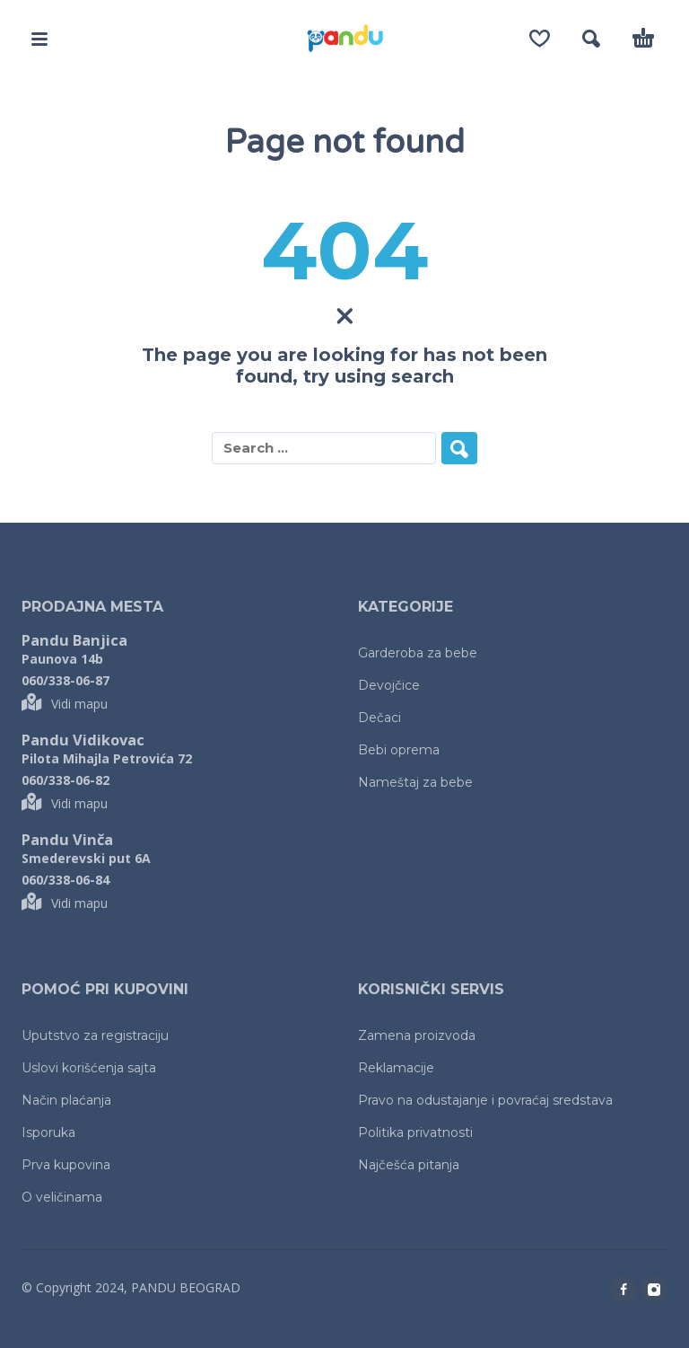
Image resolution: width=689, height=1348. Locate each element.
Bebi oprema (399, 750)
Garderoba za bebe (417, 653)
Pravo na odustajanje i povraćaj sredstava (485, 1100)
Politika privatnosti (415, 1132)
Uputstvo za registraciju (95, 1035)
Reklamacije (396, 1068)
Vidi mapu (65, 703)
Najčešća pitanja (408, 1165)
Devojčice (389, 685)
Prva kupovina (66, 1165)
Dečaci (379, 717)
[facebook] (623, 1289)
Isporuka (48, 1132)
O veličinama (62, 1197)
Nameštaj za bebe (415, 782)
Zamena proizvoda (416, 1035)
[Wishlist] (539, 39)
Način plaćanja (66, 1100)
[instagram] (654, 1289)
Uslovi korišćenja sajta (89, 1068)
